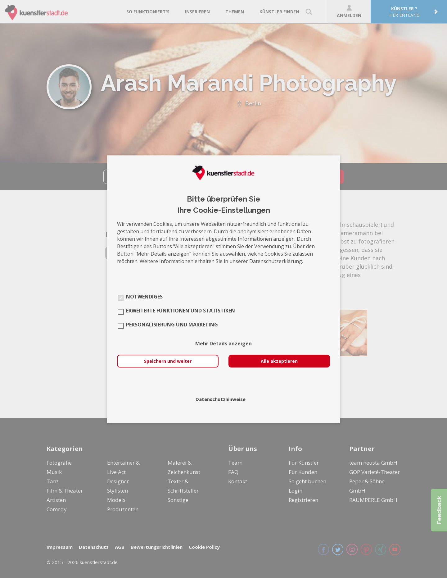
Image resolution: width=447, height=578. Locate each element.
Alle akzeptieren (279, 361)
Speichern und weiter (168, 361)
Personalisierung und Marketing (172, 324)
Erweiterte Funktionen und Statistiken (180, 310)
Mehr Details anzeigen (223, 343)
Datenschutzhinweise (221, 399)
